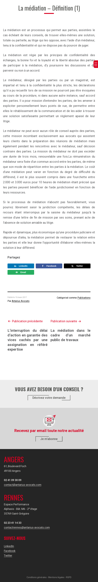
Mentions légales (56, 577)
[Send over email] (21, 272)
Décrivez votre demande (49, 398)
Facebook (9, 550)
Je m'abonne (49, 439)
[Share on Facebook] (49, 266)
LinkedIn (9, 546)
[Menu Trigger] (95, 64)
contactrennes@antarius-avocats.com (27, 527)
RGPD (68, 577)
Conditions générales (37, 577)
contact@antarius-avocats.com (22, 484)
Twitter (8, 555)
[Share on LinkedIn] (21, 266)
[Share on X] (77, 266)
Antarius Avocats (20, 301)
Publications (83, 297)
